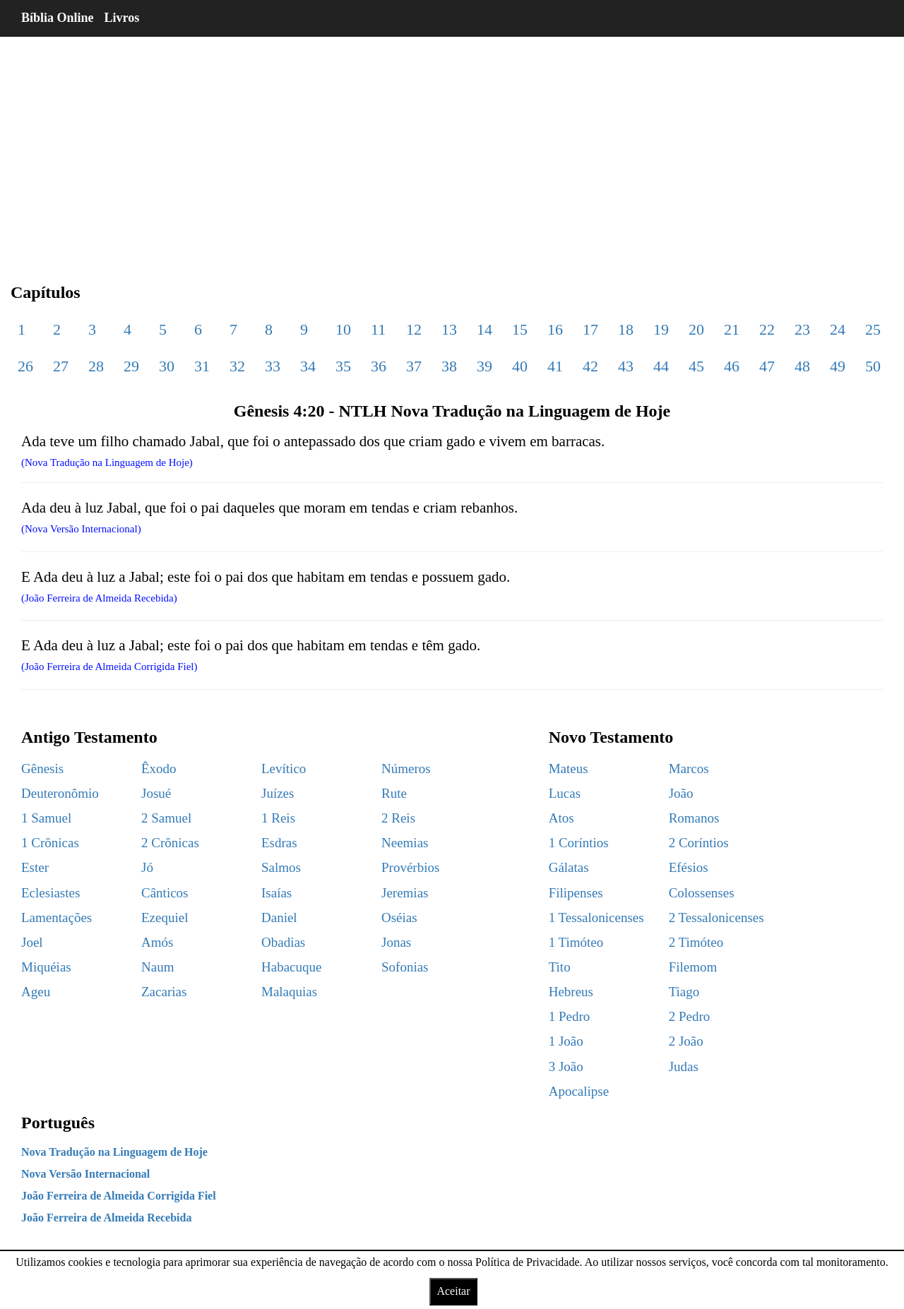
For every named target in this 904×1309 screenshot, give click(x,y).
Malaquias (289, 991)
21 (731, 329)
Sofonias (405, 967)
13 (449, 329)
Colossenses (701, 892)
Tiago (684, 991)
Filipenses (576, 892)
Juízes (277, 793)
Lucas (565, 793)
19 (661, 329)
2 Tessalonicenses (716, 917)
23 (802, 329)
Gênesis (42, 768)
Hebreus (571, 991)
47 (767, 366)
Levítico (283, 768)
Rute (394, 793)
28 (96, 366)
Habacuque (291, 967)
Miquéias (46, 967)
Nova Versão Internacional (85, 1174)
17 (590, 329)
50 (873, 366)
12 (414, 329)
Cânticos (165, 892)
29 (131, 366)
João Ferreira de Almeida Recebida (106, 1218)
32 (237, 366)
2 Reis (398, 818)
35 (343, 366)
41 (555, 366)
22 (767, 329)
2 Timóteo (696, 942)
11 (378, 329)
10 (343, 329)
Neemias (404, 842)
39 (484, 366)
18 (626, 329)
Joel (32, 942)
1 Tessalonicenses (596, 917)
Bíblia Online (57, 18)
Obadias (283, 942)
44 (661, 366)
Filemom (693, 967)
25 (873, 329)
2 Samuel (166, 818)
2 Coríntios (699, 842)
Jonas (396, 942)
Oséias (399, 917)
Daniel (279, 917)
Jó (147, 867)
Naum (157, 967)
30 (166, 366)
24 (837, 329)
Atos (561, 818)
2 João (686, 1041)
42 (590, 366)
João (681, 793)
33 (272, 366)
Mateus (568, 768)
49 (837, 366)
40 (520, 366)
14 (484, 329)
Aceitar (453, 1291)
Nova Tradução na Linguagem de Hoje (114, 1152)
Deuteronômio (60, 793)
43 (626, 366)
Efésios (688, 867)
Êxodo (159, 768)
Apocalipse (579, 1091)
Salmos (281, 867)
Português (58, 1122)
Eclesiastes (50, 892)
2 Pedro (689, 1016)
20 (696, 329)
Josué (156, 793)
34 (308, 366)
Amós (157, 942)
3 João (566, 1066)
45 (696, 366)
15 (520, 329)
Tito (560, 967)
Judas (683, 1066)
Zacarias (163, 991)
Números (406, 768)
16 (555, 329)
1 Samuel (46, 818)
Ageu (35, 991)
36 (378, 366)
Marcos (689, 768)
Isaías (276, 892)
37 (414, 366)
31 (202, 366)
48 (802, 366)
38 (449, 366)
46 (731, 366)
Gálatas (569, 867)
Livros (122, 18)
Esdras (279, 842)
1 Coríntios (579, 842)
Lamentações (56, 917)
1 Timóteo (576, 942)
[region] (452, 148)
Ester (35, 867)
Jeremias (404, 892)
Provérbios (410, 867)
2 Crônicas (170, 842)
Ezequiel (164, 917)
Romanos (694, 818)
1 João (566, 1041)
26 (25, 366)
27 (61, 366)
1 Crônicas (50, 842)
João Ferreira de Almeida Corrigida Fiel (118, 1196)
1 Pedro (569, 1016)
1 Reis (278, 818)
